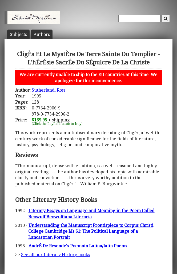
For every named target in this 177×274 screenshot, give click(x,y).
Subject (18, 34)
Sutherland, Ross (49, 90)
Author (42, 34)
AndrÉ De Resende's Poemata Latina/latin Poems (78, 246)
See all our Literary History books (55, 254)
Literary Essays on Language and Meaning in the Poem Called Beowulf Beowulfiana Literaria (91, 213)
